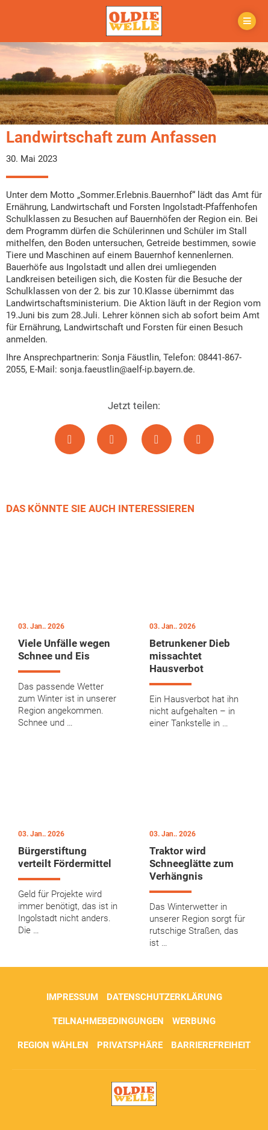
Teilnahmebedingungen (108, 1021)
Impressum (72, 997)
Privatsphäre (130, 1045)
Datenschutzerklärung (164, 997)
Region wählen (53, 1045)
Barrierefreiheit (211, 1045)
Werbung (194, 1021)
